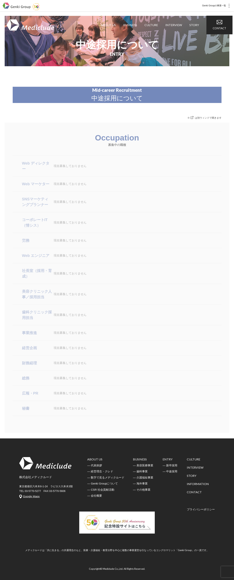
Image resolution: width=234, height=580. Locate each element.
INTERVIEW (175, 30)
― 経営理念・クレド (100, 471)
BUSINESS (132, 30)
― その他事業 (141, 489)
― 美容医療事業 (143, 465)
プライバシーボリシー (201, 509)
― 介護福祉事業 (143, 477)
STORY (195, 30)
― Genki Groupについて (102, 483)
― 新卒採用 (170, 465)
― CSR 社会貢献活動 (100, 489)
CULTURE (152, 30)
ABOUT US (109, 30)
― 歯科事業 (140, 471)
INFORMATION (198, 484)
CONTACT (221, 30)
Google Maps (31, 496)
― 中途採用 (170, 471)
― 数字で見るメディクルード (105, 477)
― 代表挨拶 (94, 465)
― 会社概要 (94, 495)
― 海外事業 (140, 483)
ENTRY (167, 459)
